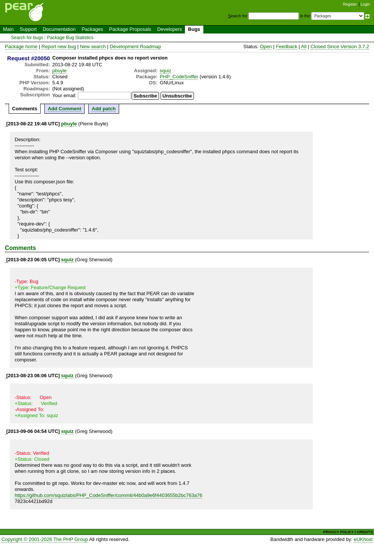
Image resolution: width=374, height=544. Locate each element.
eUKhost (363, 539)
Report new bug (58, 46)
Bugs (194, 29)
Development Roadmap (135, 46)
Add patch (104, 108)
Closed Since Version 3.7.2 (339, 46)
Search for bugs (27, 37)
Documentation (59, 29)
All (303, 46)
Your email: (64, 95)
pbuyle (59, 70)
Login (365, 4)
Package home (21, 46)
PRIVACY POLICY (338, 532)
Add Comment (64, 108)
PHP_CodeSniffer (179, 76)
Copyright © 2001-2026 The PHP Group (45, 539)
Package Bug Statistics (70, 37)
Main (8, 29)
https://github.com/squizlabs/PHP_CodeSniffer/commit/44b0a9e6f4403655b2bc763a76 (108, 495)
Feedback (286, 46)
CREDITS (365, 532)
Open (266, 46)
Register (350, 4)
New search (93, 46)
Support (28, 29)
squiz (165, 70)
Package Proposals (130, 29)
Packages (92, 29)
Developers (169, 29)
